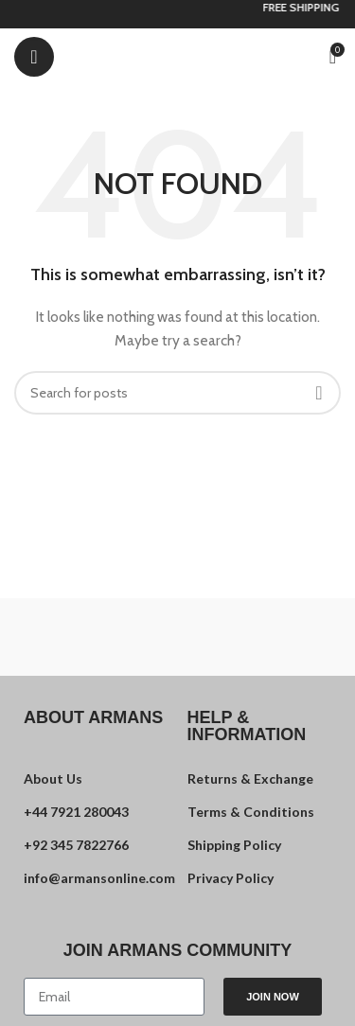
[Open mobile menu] (34, 57)
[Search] (177, 393)
